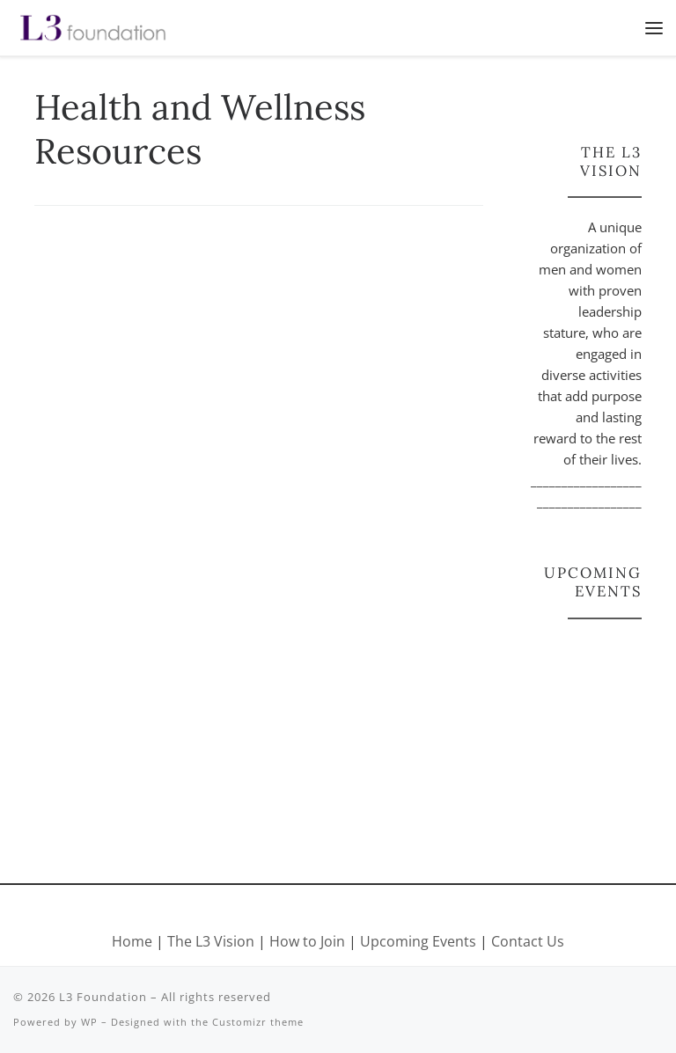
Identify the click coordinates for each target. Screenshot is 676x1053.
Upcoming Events (418, 941)
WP (89, 1021)
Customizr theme (258, 1021)
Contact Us (527, 941)
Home (132, 941)
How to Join (307, 941)
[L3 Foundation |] (93, 25)
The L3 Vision (212, 941)
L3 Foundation (103, 997)
